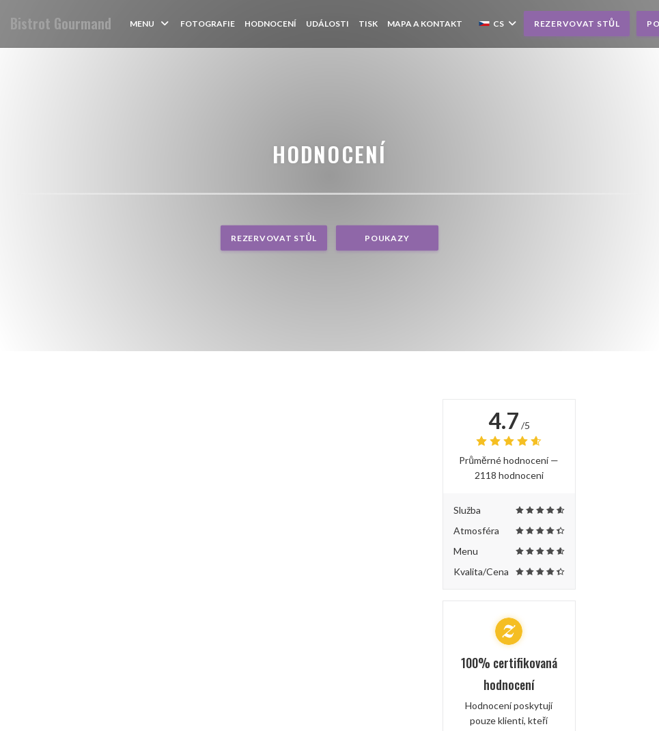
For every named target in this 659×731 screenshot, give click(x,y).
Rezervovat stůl (576, 23)
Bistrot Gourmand (60, 23)
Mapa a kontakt (424, 23)
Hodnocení (270, 23)
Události (327, 23)
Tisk (368, 23)
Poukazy (387, 238)
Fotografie (207, 23)
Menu (150, 23)
